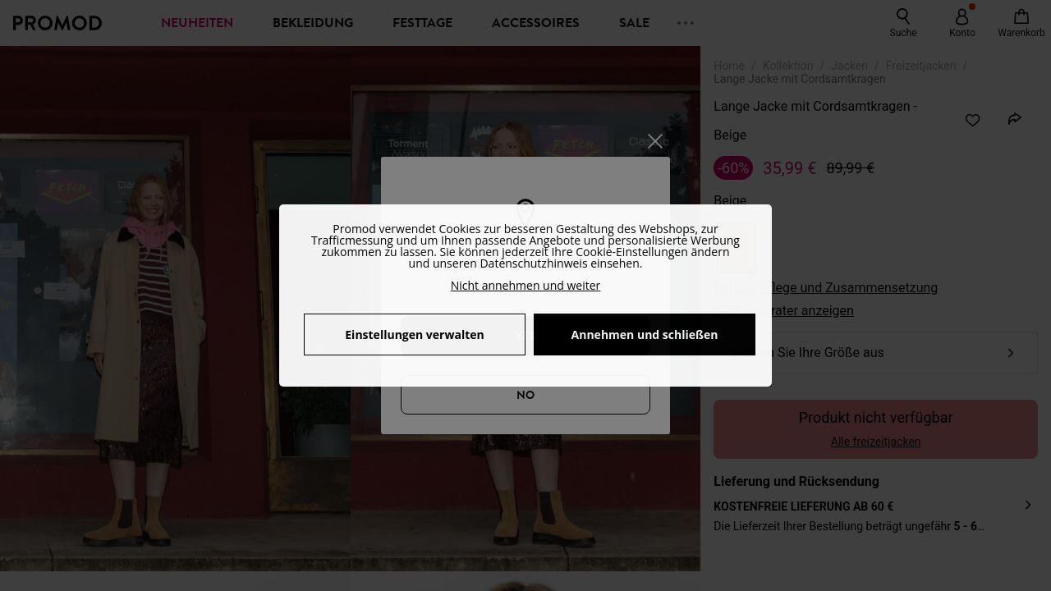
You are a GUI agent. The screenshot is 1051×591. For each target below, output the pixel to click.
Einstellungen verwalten (414, 334)
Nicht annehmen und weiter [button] (526, 285)
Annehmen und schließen (644, 334)
